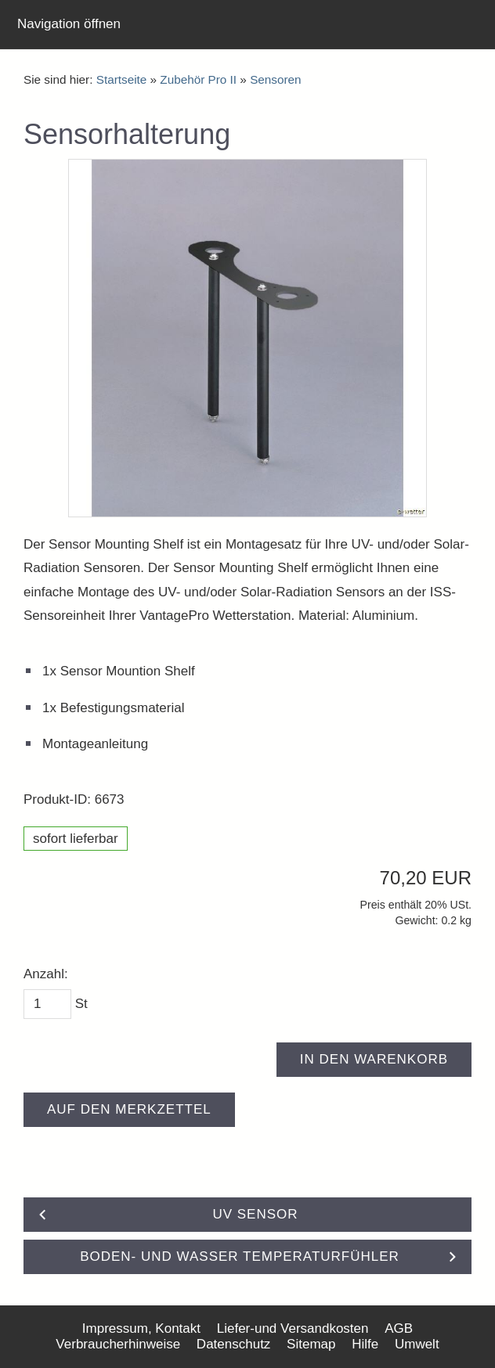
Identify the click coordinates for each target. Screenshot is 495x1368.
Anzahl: (45, 974)
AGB (399, 1328)
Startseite (121, 79)
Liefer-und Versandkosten (293, 1328)
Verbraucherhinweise (118, 1344)
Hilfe (365, 1344)
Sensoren (275, 79)
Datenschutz (234, 1344)
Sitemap (311, 1344)
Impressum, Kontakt (141, 1328)
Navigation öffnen (69, 23)
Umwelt (417, 1344)
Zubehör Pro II (198, 79)
